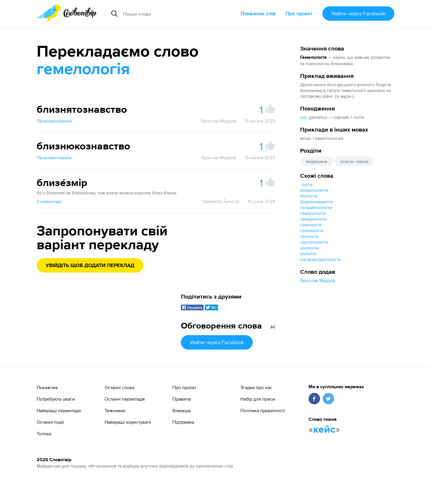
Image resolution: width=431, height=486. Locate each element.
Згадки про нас (256, 387)
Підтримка (183, 422)
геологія (309, 236)
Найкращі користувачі (128, 422)
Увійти (358, 13)
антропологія (314, 190)
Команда (181, 410)
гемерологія (313, 219)
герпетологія (314, 242)
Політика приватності (262, 410)
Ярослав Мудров (317, 280)
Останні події (50, 422)
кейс (324, 430)
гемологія (311, 224)
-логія (306, 184)
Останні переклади (125, 398)
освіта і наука (354, 161)
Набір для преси (257, 398)
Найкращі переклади (59, 410)
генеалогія (311, 230)
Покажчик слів (258, 13)
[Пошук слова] (170, 13)
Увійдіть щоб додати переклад (90, 265)
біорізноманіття (316, 201)
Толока (44, 433)
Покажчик (47, 387)
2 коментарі (49, 201)
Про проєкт (299, 13)
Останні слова (119, 387)
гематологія (313, 213)
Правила (181, 398)
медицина (316, 161)
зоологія (309, 247)
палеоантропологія (320, 259)
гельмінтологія (316, 207)
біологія (308, 195)
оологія (308, 253)
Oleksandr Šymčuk (220, 201)
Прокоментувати (54, 120)
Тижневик (115, 410)
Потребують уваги (56, 398)
